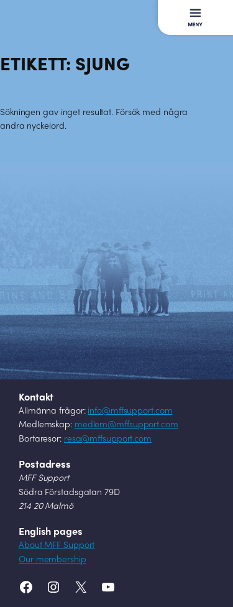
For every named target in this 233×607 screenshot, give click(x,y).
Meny (186, 11)
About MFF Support (56, 546)
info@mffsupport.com (130, 411)
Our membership (52, 560)
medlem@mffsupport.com (126, 425)
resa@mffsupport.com (108, 439)
